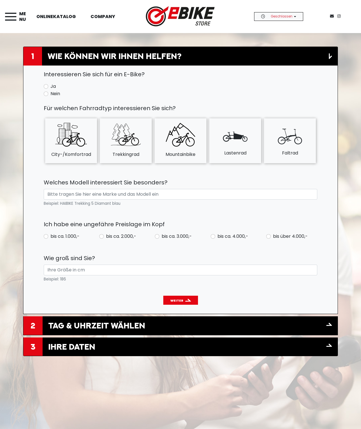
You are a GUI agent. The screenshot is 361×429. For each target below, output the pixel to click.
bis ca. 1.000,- (65, 236)
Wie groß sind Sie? (69, 258)
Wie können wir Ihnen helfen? (114, 56)
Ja (53, 86)
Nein (55, 93)
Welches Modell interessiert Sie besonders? (106, 182)
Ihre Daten (71, 347)
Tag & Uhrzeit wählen (96, 325)
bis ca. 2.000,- (121, 236)
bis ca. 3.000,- (177, 236)
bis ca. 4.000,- (232, 236)
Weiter (176, 300)
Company (103, 16)
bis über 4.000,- (290, 236)
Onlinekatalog (56, 16)
